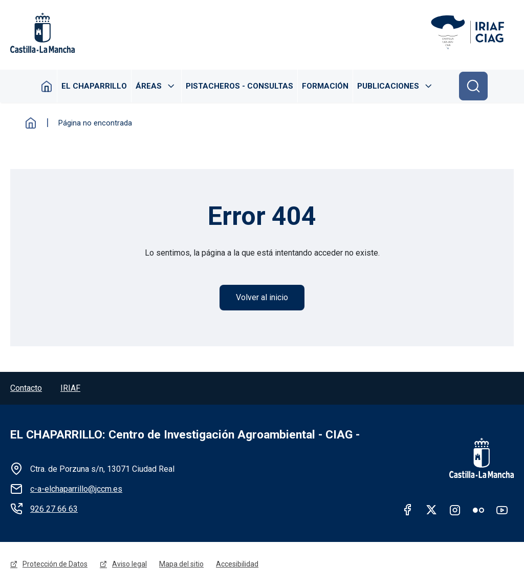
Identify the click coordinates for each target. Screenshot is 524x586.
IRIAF (70, 388)
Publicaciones (388, 86)
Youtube (502, 509)
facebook (408, 509)
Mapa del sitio (181, 564)
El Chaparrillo (94, 86)
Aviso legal (129, 564)
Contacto (26, 388)
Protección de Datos (55, 564)
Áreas (149, 86)
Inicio (46, 86)
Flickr (478, 509)
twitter (431, 509)
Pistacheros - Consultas (239, 86)
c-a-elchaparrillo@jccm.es (76, 489)
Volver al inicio (262, 297)
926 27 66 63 (54, 509)
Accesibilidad (237, 564)
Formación (325, 86)
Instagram (455, 509)
